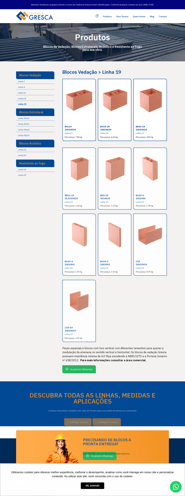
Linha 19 (22, 100)
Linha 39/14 (23, 126)
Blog (152, 12)
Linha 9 (21, 83)
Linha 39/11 (23, 120)
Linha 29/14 (23, 114)
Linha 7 (21, 77)
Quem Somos (139, 12)
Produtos (107, 12)
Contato (163, 12)
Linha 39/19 (23, 131)
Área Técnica (122, 12)
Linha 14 (22, 94)
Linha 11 (22, 88)
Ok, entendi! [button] (92, 485)
